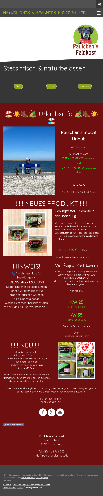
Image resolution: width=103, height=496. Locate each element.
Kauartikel (84, 86)
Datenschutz (45, 485)
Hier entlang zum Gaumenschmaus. (72, 257)
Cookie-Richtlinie (9, 488)
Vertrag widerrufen (34, 488)
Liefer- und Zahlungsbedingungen (34, 478)
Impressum (7, 485)
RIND (18, 86)
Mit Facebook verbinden (13, 425)
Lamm (51, 86)
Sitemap (20, 488)
